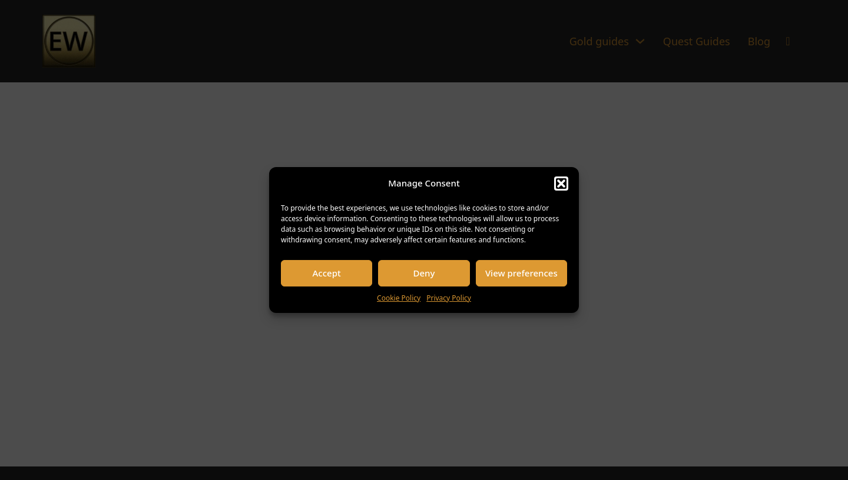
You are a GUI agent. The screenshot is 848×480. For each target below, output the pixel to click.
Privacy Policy (448, 298)
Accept (327, 273)
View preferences (521, 273)
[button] (561, 183)
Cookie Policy (398, 298)
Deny (424, 273)
